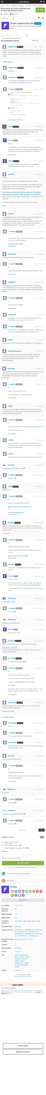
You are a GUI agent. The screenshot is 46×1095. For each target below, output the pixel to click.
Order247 (11, 465)
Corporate (21, 5)
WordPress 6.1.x (23, 936)
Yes (16, 909)
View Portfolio (23, 900)
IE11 (16, 921)
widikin (10, 340)
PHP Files (18, 939)
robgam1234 (12, 47)
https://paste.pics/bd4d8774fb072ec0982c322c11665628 (21, 194)
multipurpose (18, 963)
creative (27, 957)
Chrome (33, 921)
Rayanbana (12, 254)
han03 (10, 486)
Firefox (20, 921)
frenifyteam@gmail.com (36, 426)
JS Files (30, 939)
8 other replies (7, 61)
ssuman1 (11, 214)
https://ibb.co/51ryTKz (15, 120)
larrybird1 (11, 641)
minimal (17, 961)
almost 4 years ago (38, 174)
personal (17, 965)
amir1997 (11, 174)
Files (7, 5)
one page (25, 963)
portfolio (17, 967)
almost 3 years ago (38, 126)
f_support (11, 89)
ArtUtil (10, 126)
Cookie (38, 992)
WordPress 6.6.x (23, 932)
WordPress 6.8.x (30, 930)
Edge (38, 921)
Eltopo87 (11, 522)
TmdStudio (12, 810)
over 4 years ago (39, 339)
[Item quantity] (23, 854)
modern (22, 961)
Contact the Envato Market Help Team (23, 976)
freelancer (24, 959)
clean (16, 957)
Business (28, 5)
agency (17, 955)
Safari (24, 921)
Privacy (3, 993)
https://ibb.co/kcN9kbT (15, 244)
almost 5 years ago (38, 465)
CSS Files (24, 939)
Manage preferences (23, 1052)
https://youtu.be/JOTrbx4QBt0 (18, 556)
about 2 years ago (38, 46)
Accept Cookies (23, 1046)
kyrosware (11, 368)
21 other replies (8, 717)
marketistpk (12, 702)
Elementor (18, 926)
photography (24, 965)
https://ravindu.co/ (28, 257)
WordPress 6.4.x (19, 934)
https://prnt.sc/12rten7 (9, 648)
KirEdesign (12, 598)
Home (2, 5)
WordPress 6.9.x (19, 930)
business (25, 955)
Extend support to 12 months (16, 848)
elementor (17, 959)
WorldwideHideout (14, 351)
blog (21, 955)
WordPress (14, 5)
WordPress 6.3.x (30, 934)
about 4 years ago (38, 254)
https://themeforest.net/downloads (30, 585)
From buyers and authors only (12, 38)
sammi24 (11, 756)
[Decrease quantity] (3, 854)
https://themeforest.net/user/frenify (19, 506)
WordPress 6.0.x (33, 936)
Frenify (5, 14)
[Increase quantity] (42, 854)
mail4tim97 (12, 282)
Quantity (4, 851)
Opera (29, 921)
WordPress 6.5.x (33, 932)
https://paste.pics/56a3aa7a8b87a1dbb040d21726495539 (21, 192)
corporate (21, 957)
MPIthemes (12, 619)
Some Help (18, 948)
